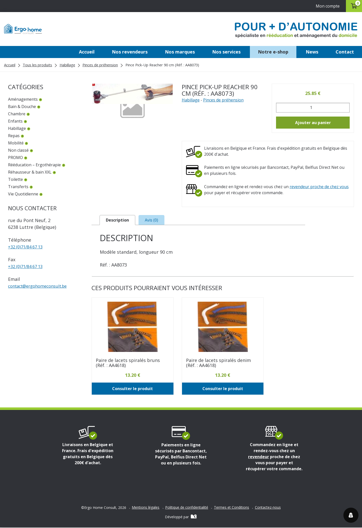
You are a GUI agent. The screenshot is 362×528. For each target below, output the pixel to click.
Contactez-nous (268, 508)
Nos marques (180, 52)
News (312, 52)
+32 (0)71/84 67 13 (27, 247)
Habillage (67, 64)
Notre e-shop (273, 52)
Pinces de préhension (100, 64)
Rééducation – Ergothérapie (34, 165)
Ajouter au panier (313, 122)
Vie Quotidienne (23, 194)
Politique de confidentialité (186, 508)
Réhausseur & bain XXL (30, 172)
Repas (14, 135)
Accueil (87, 52)
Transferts (18, 186)
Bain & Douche (22, 106)
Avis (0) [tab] (151, 220)
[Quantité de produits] (313, 108)
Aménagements (23, 99)
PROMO (15, 157)
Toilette (15, 179)
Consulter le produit (132, 389)
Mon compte (325, 6)
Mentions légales (145, 508)
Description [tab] (117, 220)
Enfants (15, 121)
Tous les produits (37, 64)
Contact (345, 52)
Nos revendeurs (130, 52)
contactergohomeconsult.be (41, 286)
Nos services (226, 52)
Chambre (16, 114)
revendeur (258, 457)
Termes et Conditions (231, 508)
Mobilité (16, 143)
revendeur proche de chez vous (319, 186)
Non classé (18, 150)
